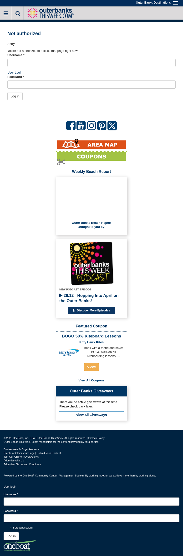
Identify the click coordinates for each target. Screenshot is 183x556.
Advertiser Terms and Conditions (22, 464)
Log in (15, 96)
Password (15, 77)
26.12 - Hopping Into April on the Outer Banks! (88, 298)
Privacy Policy (96, 438)
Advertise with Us (14, 460)
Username (16, 55)
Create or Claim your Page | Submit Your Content (32, 453)
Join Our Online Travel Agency (21, 456)
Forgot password (23, 527)
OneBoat (29, 475)
